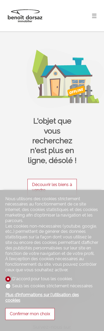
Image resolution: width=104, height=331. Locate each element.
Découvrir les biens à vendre (52, 187)
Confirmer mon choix (30, 313)
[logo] (25, 16)
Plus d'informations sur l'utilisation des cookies (42, 297)
